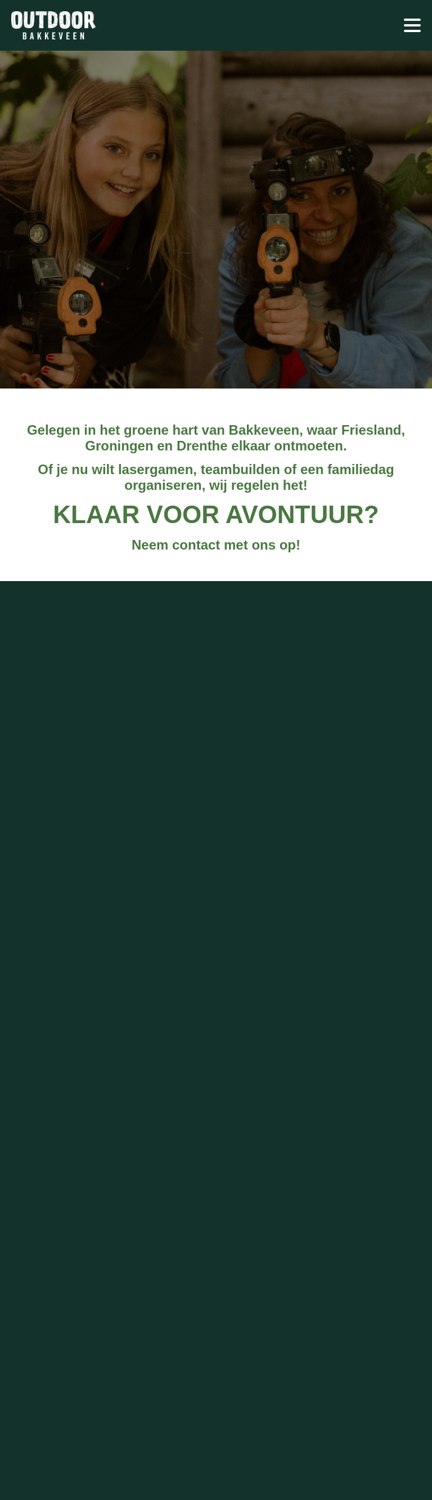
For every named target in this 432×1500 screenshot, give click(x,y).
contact (196, 544)
